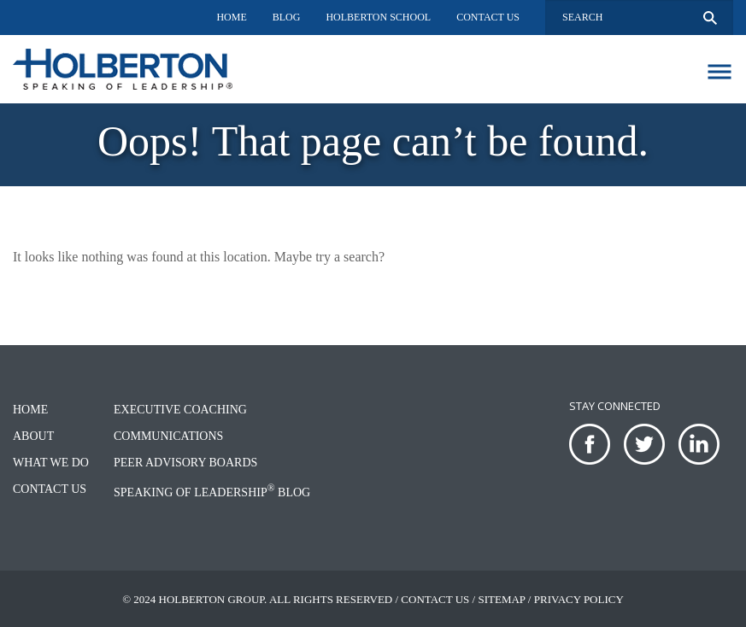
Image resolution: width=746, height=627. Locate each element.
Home (231, 17)
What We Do (51, 462)
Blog (287, 17)
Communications (168, 436)
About (33, 436)
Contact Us (488, 17)
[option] (373, 144)
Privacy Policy (579, 599)
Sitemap (501, 599)
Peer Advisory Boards (185, 462)
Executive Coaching (180, 409)
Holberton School (378, 17)
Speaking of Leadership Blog (212, 492)
